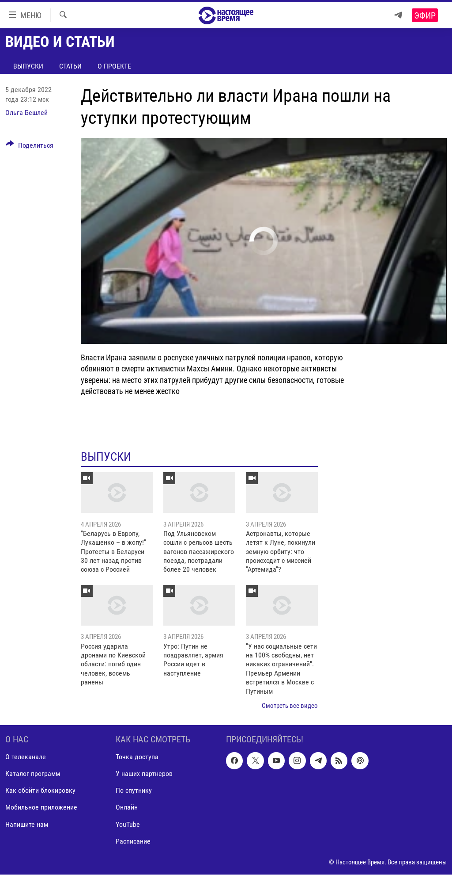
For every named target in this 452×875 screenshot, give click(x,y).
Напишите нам (26, 824)
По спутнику (134, 791)
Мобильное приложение (41, 807)
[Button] (29, 147)
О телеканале (25, 757)
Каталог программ (32, 774)
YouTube (128, 824)
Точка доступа (137, 757)
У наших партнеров (144, 774)
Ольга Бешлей (26, 112)
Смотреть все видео (290, 706)
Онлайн (127, 807)
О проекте (114, 66)
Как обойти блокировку (40, 791)
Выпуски (28, 66)
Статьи (70, 66)
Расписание (133, 841)
